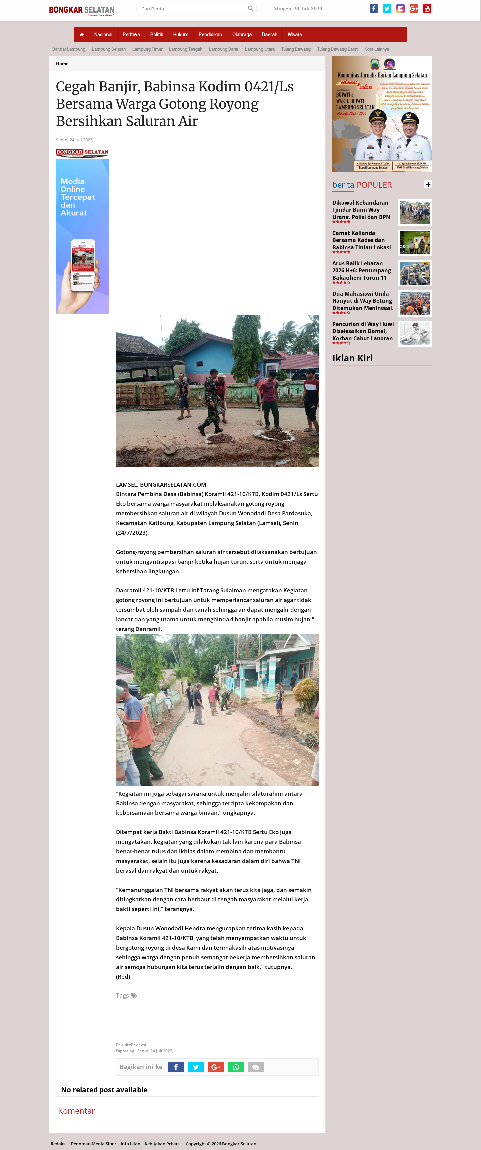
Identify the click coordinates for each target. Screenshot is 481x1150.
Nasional (103, 34)
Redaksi (59, 1144)
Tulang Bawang (296, 49)
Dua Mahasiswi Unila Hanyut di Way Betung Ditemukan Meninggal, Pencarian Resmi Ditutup (363, 308)
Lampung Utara (260, 49)
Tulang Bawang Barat (337, 49)
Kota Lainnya (376, 49)
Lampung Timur (147, 49)
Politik (156, 34)
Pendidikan (210, 34)
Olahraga (242, 34)
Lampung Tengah (185, 49)
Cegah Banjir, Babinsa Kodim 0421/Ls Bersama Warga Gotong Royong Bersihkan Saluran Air (175, 104)
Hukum (180, 34)
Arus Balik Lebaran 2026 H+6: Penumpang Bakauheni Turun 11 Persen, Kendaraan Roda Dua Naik (361, 278)
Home (62, 64)
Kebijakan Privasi (163, 1144)
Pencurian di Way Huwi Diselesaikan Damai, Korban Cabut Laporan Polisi (363, 334)
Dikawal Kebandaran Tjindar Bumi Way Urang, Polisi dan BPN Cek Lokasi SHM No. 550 (361, 217)
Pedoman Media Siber (93, 1144)
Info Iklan (130, 1144)
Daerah (269, 34)
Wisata (295, 34)
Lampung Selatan (109, 49)
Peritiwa (131, 34)
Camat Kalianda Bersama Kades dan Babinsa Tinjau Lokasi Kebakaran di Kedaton (362, 243)
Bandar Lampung (68, 49)
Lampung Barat (223, 49)
